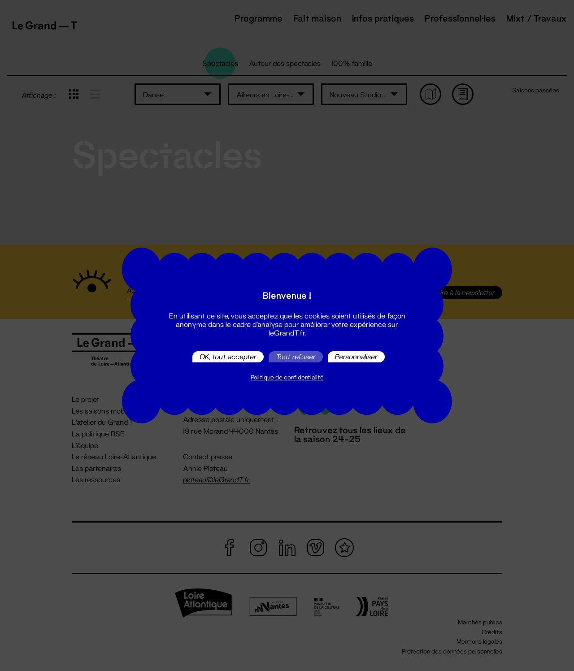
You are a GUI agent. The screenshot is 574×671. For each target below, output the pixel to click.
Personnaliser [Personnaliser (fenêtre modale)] (356, 357)
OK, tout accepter (228, 357)
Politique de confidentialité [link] (287, 377)
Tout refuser (296, 357)
